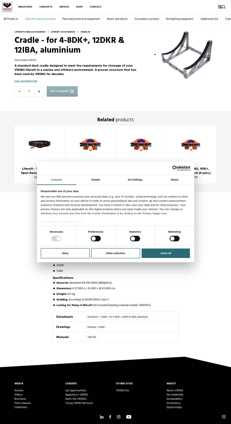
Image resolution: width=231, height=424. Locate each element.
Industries (25, 7)
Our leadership (174, 395)
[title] (40, 155)
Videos (19, 395)
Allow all (166, 253)
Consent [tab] (56, 179)
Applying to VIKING (76, 395)
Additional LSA (209, 19)
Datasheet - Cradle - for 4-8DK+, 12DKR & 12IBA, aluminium (118, 317)
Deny (65, 253)
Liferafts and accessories (40, 19)
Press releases (23, 403)
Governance (173, 403)
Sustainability (174, 399)
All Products (10, 19)
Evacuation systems (147, 19)
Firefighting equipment (180, 19)
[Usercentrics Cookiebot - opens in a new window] (175, 168)
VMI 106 (92, 337)
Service (64, 7)
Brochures (20, 399)
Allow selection (115, 253)
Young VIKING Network (79, 403)
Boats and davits (117, 19)
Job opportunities (75, 390)
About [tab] (174, 179)
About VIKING (174, 390)
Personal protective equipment (81, 19)
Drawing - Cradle (96, 327)
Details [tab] (95, 179)
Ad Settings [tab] (135, 179)
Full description (26, 81)
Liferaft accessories (63, 32)
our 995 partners (62, 196)
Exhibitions (21, 407)
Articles (19, 390)
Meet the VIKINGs (76, 399)
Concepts (45, 7)
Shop (79, 7)
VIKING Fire (122, 390)
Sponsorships (174, 407)
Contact (96, 7)
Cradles (85, 32)
